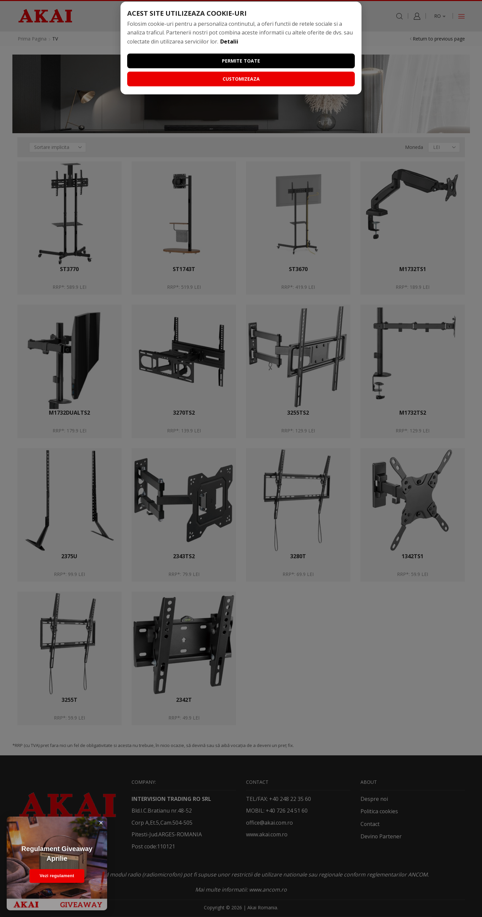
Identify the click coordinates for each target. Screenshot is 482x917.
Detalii (229, 41)
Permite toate (241, 61)
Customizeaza (241, 79)
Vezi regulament (56, 875)
